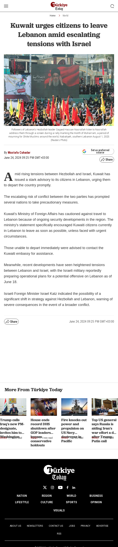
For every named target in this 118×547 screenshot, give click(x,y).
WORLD (71, 496)
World (65, 15)
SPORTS (71, 502)
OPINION (96, 502)
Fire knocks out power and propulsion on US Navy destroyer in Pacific (74, 430)
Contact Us (56, 526)
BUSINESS (96, 496)
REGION (47, 496)
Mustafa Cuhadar (19, 152)
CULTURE (47, 502)
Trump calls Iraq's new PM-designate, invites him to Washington (12, 428)
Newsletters (35, 526)
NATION (22, 496)
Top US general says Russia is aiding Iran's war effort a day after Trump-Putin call (105, 430)
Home (52, 15)
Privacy (85, 526)
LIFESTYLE (22, 502)
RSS (59, 534)
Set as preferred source (95, 151)
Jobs (72, 526)
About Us (15, 526)
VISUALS (59, 510)
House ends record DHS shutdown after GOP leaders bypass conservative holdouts (43, 432)
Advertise (102, 526)
